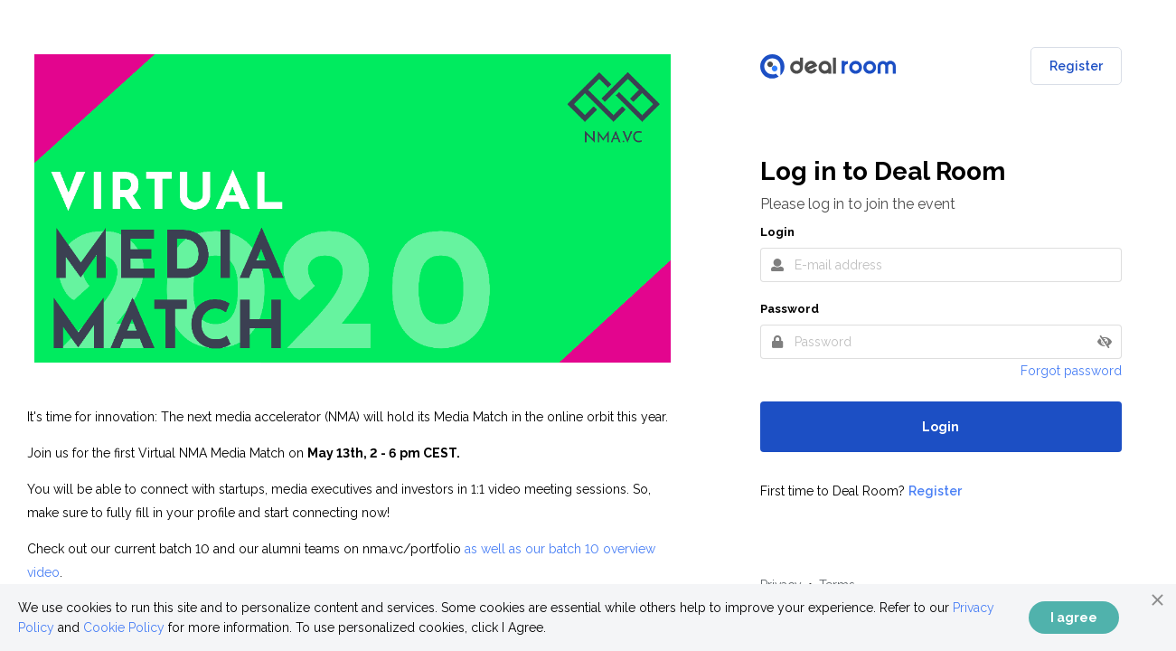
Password (789, 309)
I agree (1073, 617)
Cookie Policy (124, 627)
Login (777, 232)
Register (1076, 66)
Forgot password (1071, 370)
